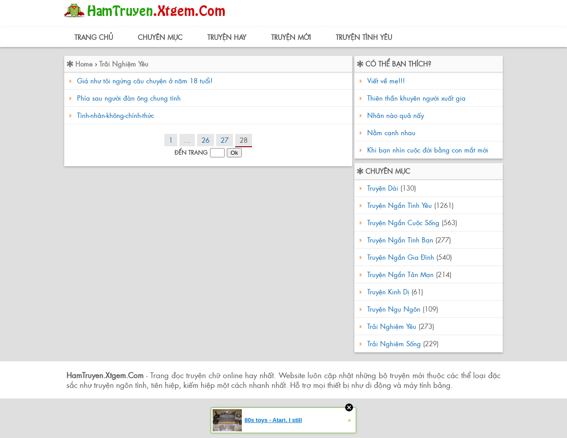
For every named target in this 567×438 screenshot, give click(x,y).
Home (84, 64)
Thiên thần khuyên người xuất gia (415, 98)
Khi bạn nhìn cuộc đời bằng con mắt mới (426, 150)
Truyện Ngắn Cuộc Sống (403, 222)
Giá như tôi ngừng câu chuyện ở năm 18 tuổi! (145, 80)
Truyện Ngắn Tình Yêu (399, 205)
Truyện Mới (291, 37)
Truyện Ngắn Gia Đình (400, 257)
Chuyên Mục (160, 37)
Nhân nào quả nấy (394, 115)
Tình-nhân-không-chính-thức (115, 115)
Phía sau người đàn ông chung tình (129, 98)
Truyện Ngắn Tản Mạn (400, 274)
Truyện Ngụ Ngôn (393, 309)
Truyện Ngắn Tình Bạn (400, 240)
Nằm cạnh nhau (390, 132)
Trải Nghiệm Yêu (123, 64)
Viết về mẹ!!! (385, 80)
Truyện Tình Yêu (364, 37)
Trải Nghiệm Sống (394, 343)
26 (206, 140)
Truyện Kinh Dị (388, 291)
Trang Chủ (93, 37)
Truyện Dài (382, 188)
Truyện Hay (226, 37)
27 (225, 140)
